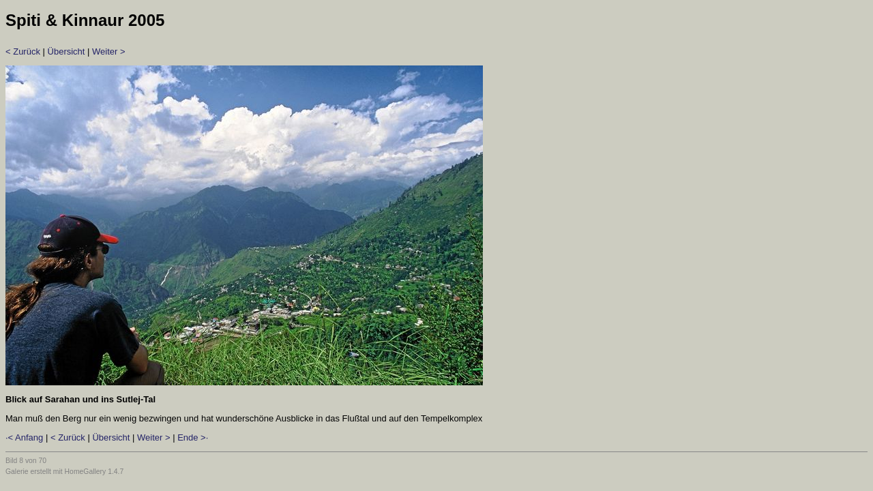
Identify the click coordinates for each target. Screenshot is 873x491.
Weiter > (108, 51)
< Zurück (22, 51)
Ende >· (192, 437)
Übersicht (66, 51)
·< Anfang (24, 437)
